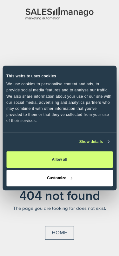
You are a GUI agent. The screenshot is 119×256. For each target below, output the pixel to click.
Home (59, 233)
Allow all (59, 159)
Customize (59, 178)
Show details (91, 141)
